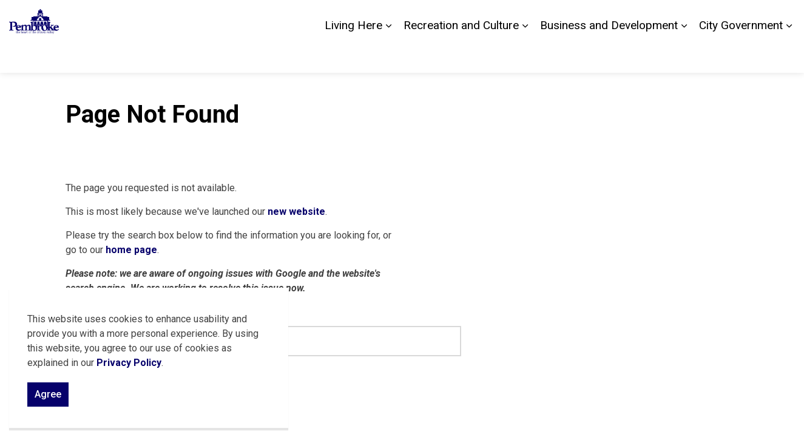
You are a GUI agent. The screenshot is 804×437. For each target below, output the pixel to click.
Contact (658, 18)
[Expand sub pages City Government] (789, 54)
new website (296, 211)
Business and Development (609, 54)
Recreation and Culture (461, 54)
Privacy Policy (128, 367)
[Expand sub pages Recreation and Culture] (525, 54)
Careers (700, 18)
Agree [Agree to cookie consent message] (48, 399)
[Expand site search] (783, 18)
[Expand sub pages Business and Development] (684, 54)
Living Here (353, 54)
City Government (741, 54)
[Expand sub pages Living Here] (388, 54)
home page (131, 250)
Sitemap (744, 18)
